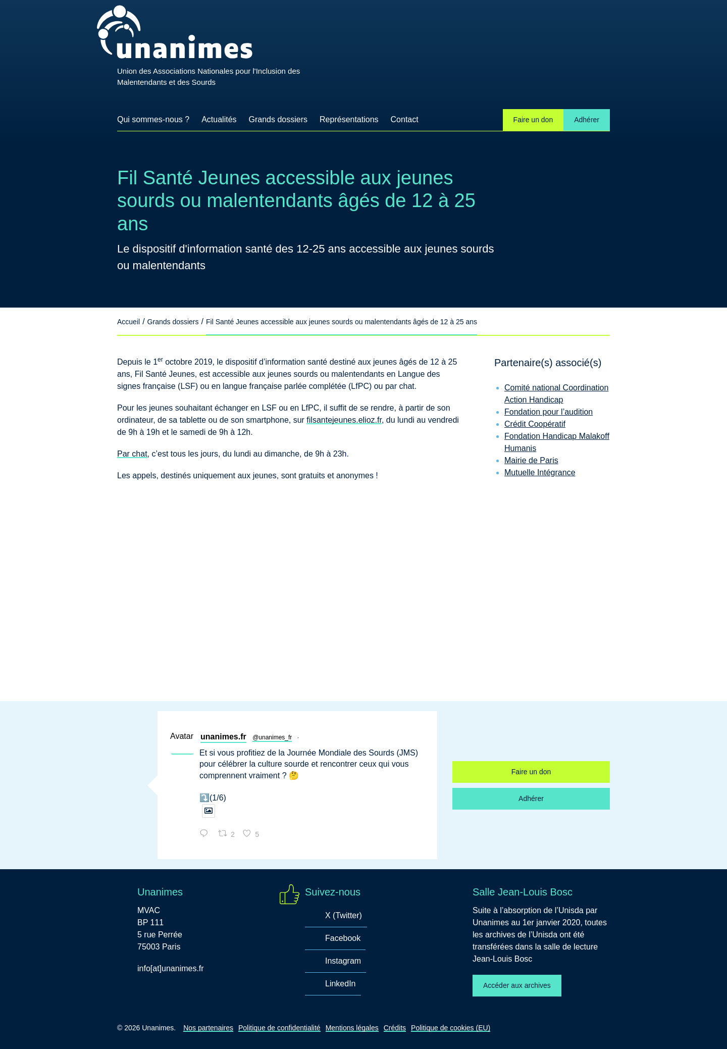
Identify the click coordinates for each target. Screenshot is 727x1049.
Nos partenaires (208, 1028)
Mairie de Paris (531, 460)
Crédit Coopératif (534, 424)
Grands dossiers (278, 119)
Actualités (218, 123)
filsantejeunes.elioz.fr (344, 420)
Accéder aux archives (517, 985)
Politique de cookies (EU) (450, 1028)
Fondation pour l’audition (548, 412)
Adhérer (586, 120)
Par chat (132, 453)
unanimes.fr (223, 736)
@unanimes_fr (272, 737)
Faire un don (533, 120)
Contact (405, 119)
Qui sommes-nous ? (153, 119)
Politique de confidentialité (279, 1028)
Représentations (349, 119)
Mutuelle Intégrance (540, 472)
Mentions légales (352, 1028)
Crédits (395, 1028)
